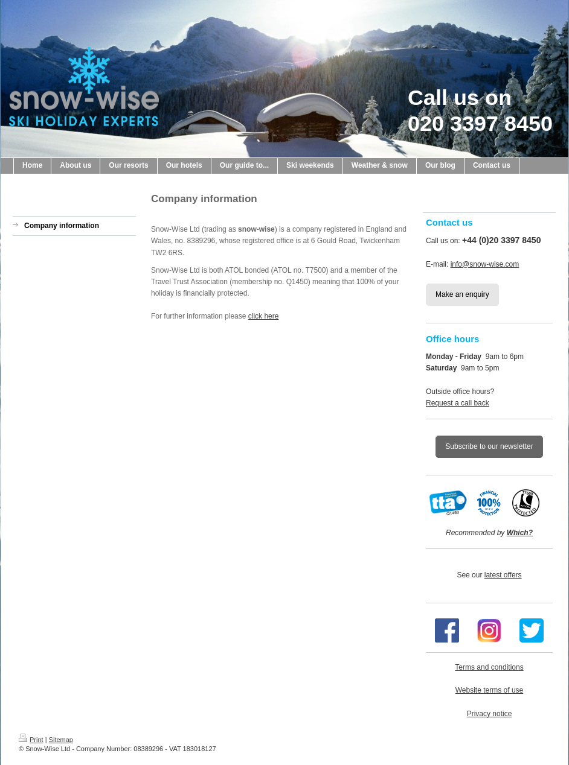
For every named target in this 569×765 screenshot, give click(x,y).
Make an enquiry (462, 294)
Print (31, 739)
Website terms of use (489, 690)
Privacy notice (489, 713)
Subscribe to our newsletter (489, 446)
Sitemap (61, 739)
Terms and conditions (489, 667)
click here (263, 316)
